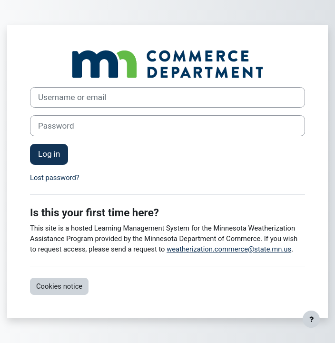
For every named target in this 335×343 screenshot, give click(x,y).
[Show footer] (311, 319)
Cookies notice (59, 286)
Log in (49, 154)
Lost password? (54, 177)
